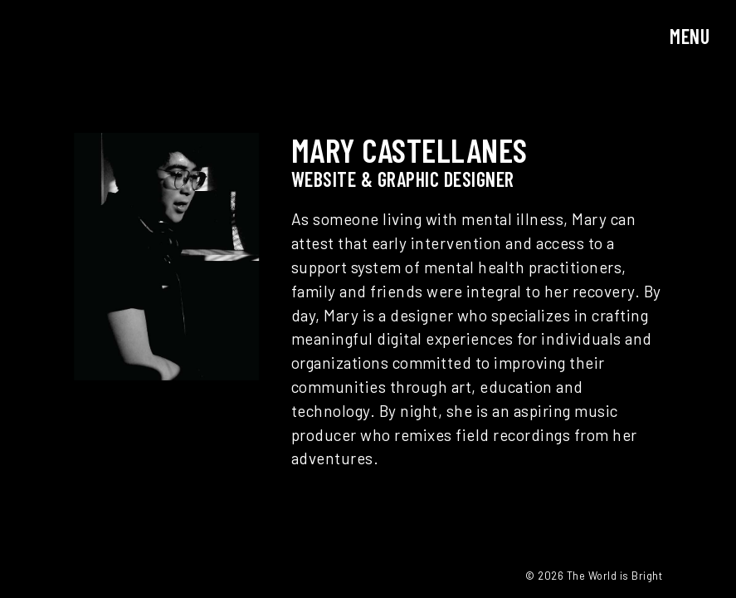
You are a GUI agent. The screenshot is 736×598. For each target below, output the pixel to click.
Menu (689, 36)
